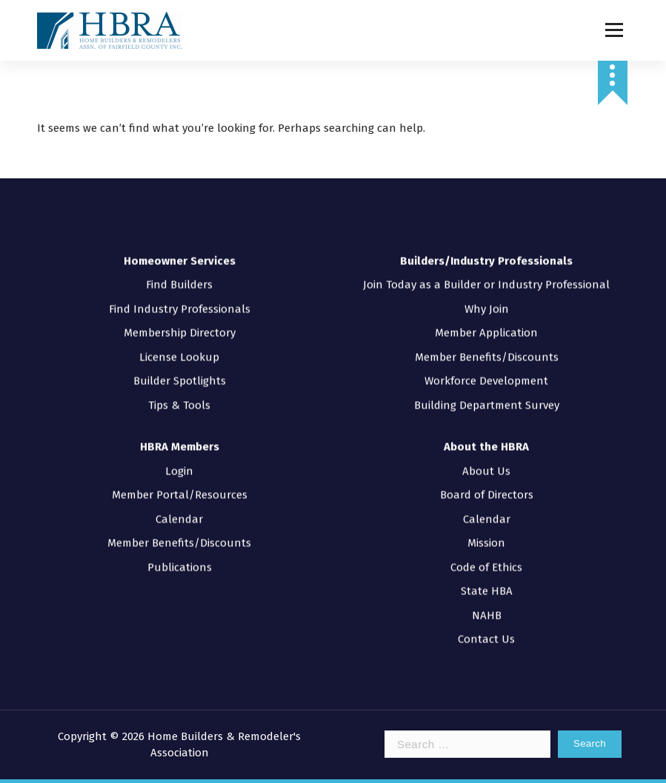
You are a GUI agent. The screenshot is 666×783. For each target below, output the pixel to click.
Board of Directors (486, 476)
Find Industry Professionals (179, 290)
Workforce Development (486, 362)
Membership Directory (180, 313)
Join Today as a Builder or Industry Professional (486, 265)
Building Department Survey (486, 386)
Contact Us (486, 620)
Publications (179, 548)
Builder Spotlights (179, 362)
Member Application (486, 313)
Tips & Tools (179, 386)
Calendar (179, 500)
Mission (486, 524)
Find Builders (179, 265)
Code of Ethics (486, 548)
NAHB (487, 596)
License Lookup (179, 338)
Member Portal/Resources (179, 476)
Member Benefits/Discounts (487, 338)
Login (179, 452)
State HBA (487, 572)
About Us (486, 452)
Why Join (486, 290)
